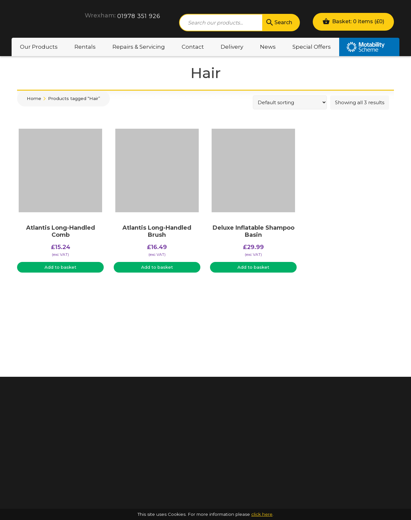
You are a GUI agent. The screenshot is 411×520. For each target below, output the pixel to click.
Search (278, 22)
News (268, 47)
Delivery (232, 47)
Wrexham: (100, 15)
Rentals (85, 47)
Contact (193, 47)
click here (261, 514)
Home (34, 98)
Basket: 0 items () (353, 21)
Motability (369, 47)
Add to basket (60, 267)
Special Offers (311, 47)
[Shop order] (290, 102)
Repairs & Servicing (138, 47)
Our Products (39, 47)
